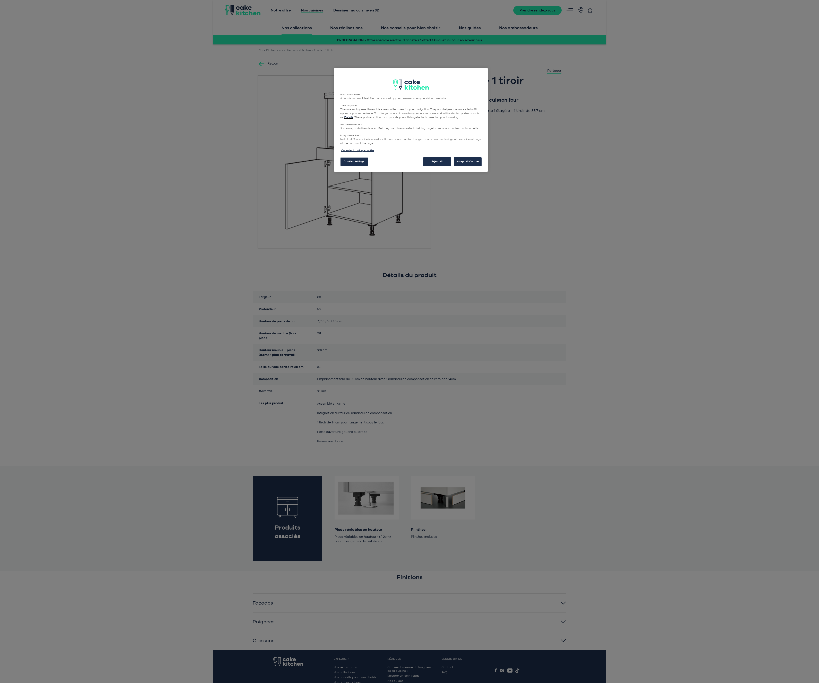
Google (348, 117)
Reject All (437, 161)
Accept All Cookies (467, 161)
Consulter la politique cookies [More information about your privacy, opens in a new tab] (357, 150)
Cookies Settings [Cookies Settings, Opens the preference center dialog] (354, 161)
